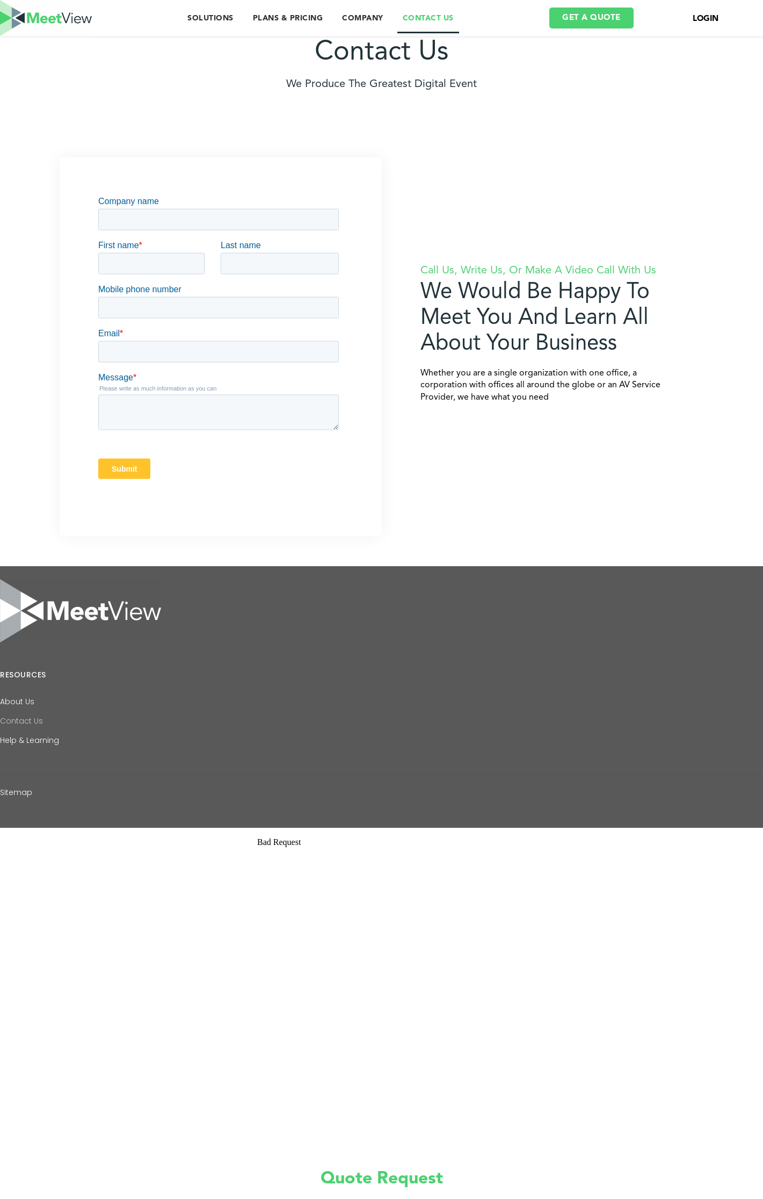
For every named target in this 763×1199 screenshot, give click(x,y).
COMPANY (362, 18)
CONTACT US (428, 18)
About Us (17, 707)
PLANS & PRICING (288, 18)
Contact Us (21, 726)
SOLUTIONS (210, 18)
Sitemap (16, 798)
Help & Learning (29, 746)
